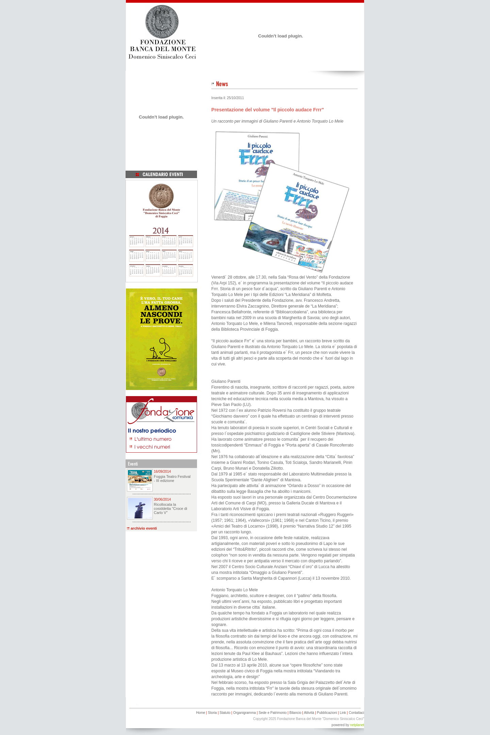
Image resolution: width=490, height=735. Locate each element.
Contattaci (356, 713)
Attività (309, 713)
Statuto (224, 713)
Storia (212, 713)
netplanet (357, 725)
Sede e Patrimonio (273, 713)
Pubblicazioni (327, 713)
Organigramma (244, 713)
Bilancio (295, 713)
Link (343, 713)
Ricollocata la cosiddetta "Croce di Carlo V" (170, 508)
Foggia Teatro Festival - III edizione (172, 478)
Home (200, 713)
